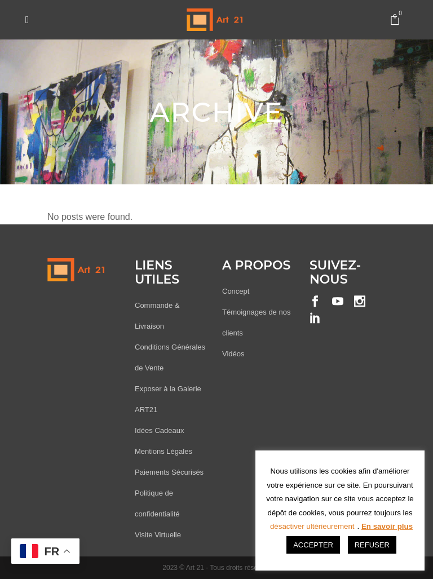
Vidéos (233, 354)
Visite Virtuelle (158, 535)
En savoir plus (387, 526)
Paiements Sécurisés (169, 472)
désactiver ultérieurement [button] (312, 526)
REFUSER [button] (372, 545)
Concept (235, 291)
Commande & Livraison (157, 315)
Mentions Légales (163, 451)
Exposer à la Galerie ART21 (168, 399)
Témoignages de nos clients (256, 322)
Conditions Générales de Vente (170, 357)
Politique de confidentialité (157, 503)
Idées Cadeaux (159, 430)
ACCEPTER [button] (313, 545)
